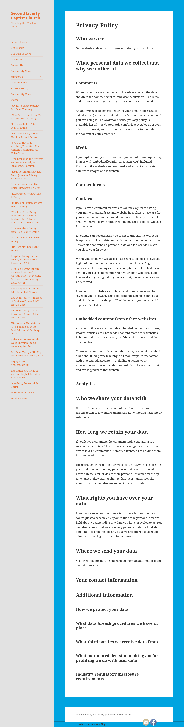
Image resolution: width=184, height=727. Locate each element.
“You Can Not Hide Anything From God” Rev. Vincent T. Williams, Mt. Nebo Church (25, 148)
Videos (14, 99)
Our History (17, 47)
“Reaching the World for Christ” (25, 385)
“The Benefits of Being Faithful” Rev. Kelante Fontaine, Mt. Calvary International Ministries (25, 217)
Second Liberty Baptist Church (25, 15)
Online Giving (19, 82)
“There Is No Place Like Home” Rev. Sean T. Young (25, 186)
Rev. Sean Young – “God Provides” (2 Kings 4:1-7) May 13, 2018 (25, 314)
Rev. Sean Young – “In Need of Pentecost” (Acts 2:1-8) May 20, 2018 (26, 301)
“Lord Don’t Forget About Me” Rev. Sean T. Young (25, 135)
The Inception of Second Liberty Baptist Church (25, 290)
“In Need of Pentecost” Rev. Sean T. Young (26, 204)
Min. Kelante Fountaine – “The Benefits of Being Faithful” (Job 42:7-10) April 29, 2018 (26, 328)
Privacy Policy (19, 88)
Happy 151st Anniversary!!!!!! (20, 363)
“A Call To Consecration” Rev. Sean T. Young (25, 107)
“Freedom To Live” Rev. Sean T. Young (24, 126)
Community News (21, 71)
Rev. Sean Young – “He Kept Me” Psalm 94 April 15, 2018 (27, 354)
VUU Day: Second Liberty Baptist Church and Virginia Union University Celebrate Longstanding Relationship (26, 275)
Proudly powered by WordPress (113, 714)
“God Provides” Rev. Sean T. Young (26, 239)
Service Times (19, 42)
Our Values (17, 59)
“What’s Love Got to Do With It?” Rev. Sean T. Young (27, 116)
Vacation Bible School (23, 392)
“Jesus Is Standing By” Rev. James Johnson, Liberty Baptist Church (26, 175)
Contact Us (17, 65)
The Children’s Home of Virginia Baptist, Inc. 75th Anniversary (25, 374)
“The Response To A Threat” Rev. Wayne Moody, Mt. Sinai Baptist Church (27, 162)
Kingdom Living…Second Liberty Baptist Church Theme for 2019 (25, 260)
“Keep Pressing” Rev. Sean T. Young (26, 195)
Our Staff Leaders (21, 53)
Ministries (17, 76)
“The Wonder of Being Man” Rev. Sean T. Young (25, 230)
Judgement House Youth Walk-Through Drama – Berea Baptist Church (25, 343)
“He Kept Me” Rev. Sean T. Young (25, 248)
